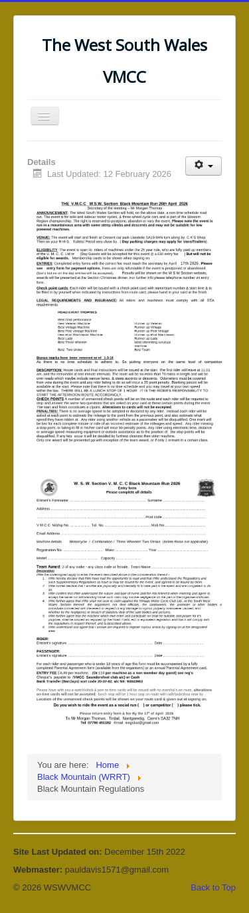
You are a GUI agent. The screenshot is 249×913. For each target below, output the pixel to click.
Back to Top (213, 887)
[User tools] (203, 166)
